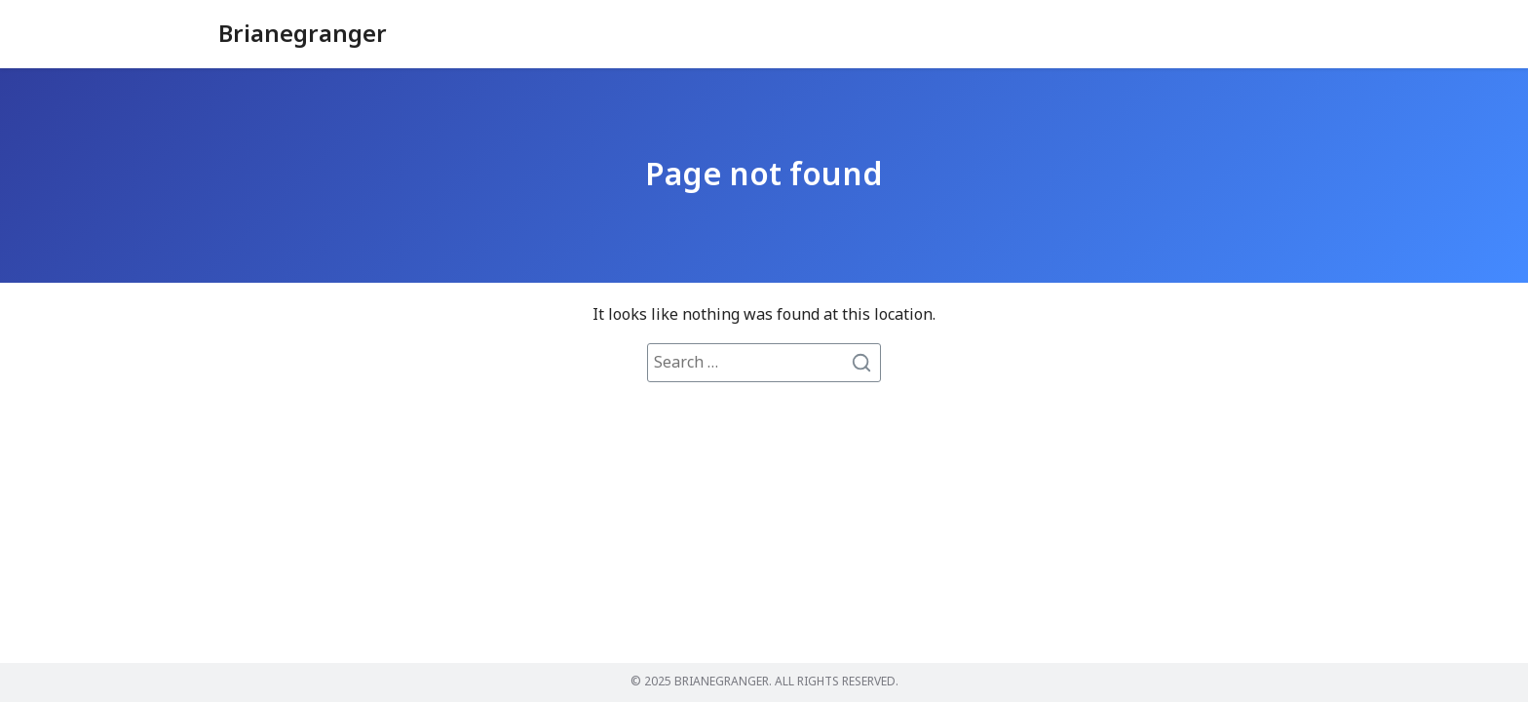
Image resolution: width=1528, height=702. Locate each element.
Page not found (764, 175)
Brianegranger (302, 35)
